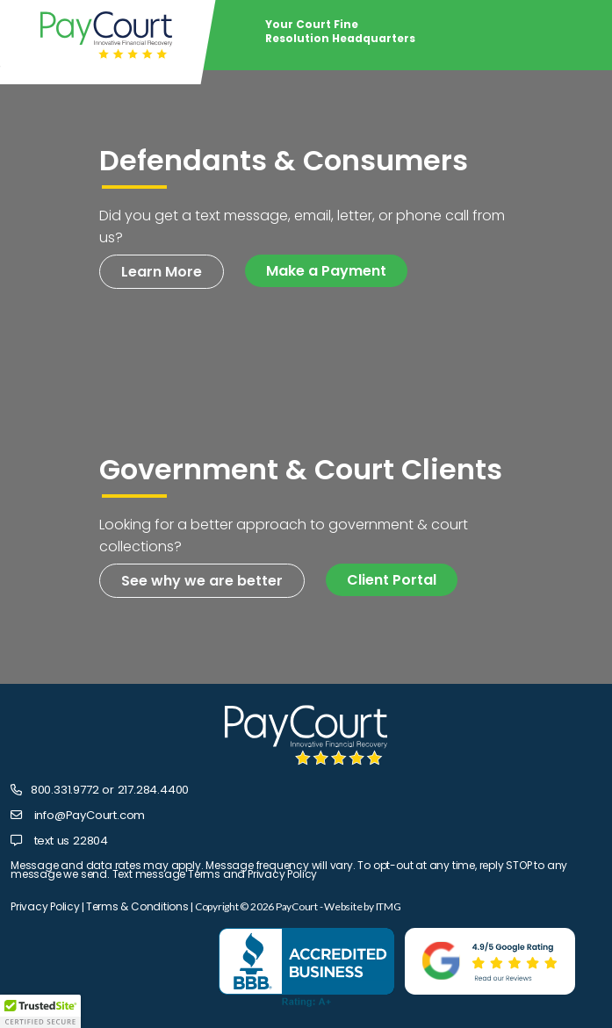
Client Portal (391, 580)
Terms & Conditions (137, 906)
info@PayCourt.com (90, 815)
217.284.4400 (154, 789)
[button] (40, 1011)
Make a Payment (326, 271)
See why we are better (202, 581)
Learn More (161, 272)
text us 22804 (71, 840)
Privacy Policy (45, 906)
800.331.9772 (65, 789)
